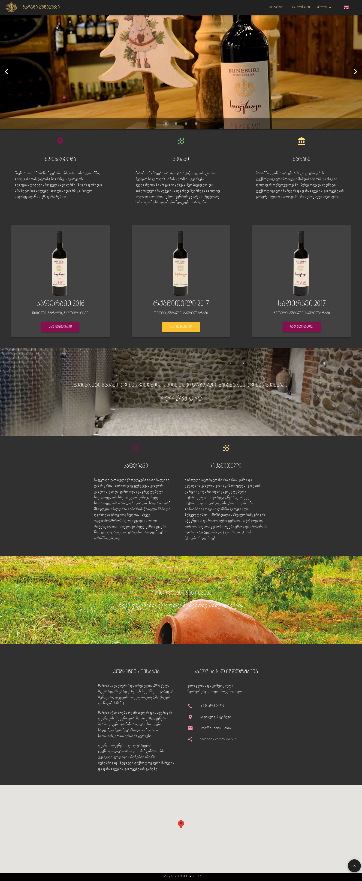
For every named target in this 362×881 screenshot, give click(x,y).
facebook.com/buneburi (218, 739)
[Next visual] (355, 71)
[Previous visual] (6, 71)
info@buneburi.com (215, 728)
